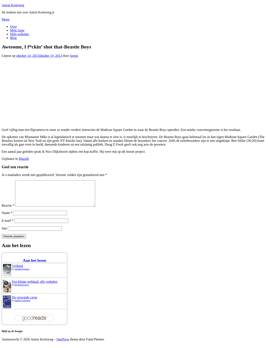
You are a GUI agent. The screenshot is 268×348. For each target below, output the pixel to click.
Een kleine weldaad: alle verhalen (34, 286)
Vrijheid (17, 271)
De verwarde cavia (24, 302)
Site (4, 233)
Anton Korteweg (13, 5)
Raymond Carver (22, 290)
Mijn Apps (17, 30)
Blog (13, 38)
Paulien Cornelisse (22, 305)
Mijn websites (19, 34)
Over (13, 26)
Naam (7, 218)
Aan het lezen (34, 265)
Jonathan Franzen (22, 274)
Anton (74, 55)
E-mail (7, 225)
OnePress (62, 344)
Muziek (24, 158)
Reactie (8, 210)
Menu (5, 19)
